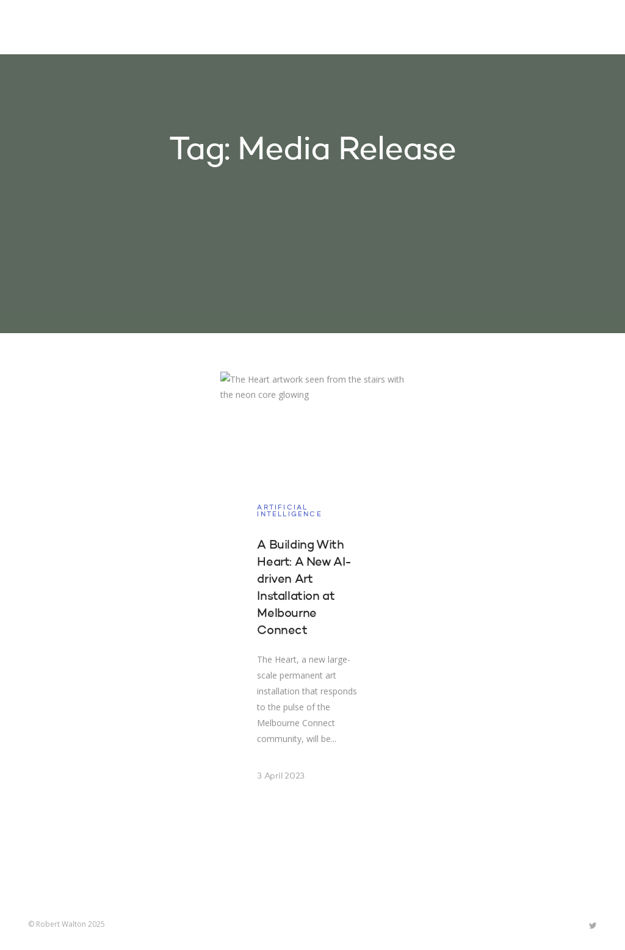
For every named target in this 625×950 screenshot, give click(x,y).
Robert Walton (56, 27)
